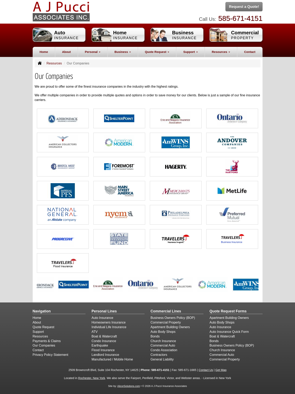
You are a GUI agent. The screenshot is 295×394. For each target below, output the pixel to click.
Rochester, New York (91, 378)
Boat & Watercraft (104, 336)
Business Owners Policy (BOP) (173, 317)
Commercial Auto (163, 345)
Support (38, 331)
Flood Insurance (103, 350)
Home (44, 52)
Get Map (220, 370)
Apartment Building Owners (170, 327)
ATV (95, 331)
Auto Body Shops (163, 331)
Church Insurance (163, 341)
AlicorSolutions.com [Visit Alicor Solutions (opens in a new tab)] (128, 386)
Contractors (159, 354)
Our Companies (44, 345)
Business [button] (123, 52)
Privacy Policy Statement (50, 354)
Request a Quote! (244, 7)
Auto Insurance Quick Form (229, 331)
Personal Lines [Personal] (104, 311)
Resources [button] (221, 52)
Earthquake (100, 345)
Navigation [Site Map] (42, 311)
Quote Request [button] (157, 52)
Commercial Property (166, 322)
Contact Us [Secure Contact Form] (206, 370)
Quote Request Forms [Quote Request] (228, 311)
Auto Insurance (102, 317)
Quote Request (43, 327)
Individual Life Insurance (109, 327)
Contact (249, 52)
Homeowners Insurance (109, 322)
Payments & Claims (47, 341)
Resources (54, 63)
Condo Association (164, 350)
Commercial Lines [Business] (166, 311)
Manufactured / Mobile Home (112, 359)
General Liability (162, 359)
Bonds (155, 336)
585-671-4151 (240, 18)
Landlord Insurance (105, 354)
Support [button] (190, 52)
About (66, 52)
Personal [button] (93, 52)
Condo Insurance (104, 341)
